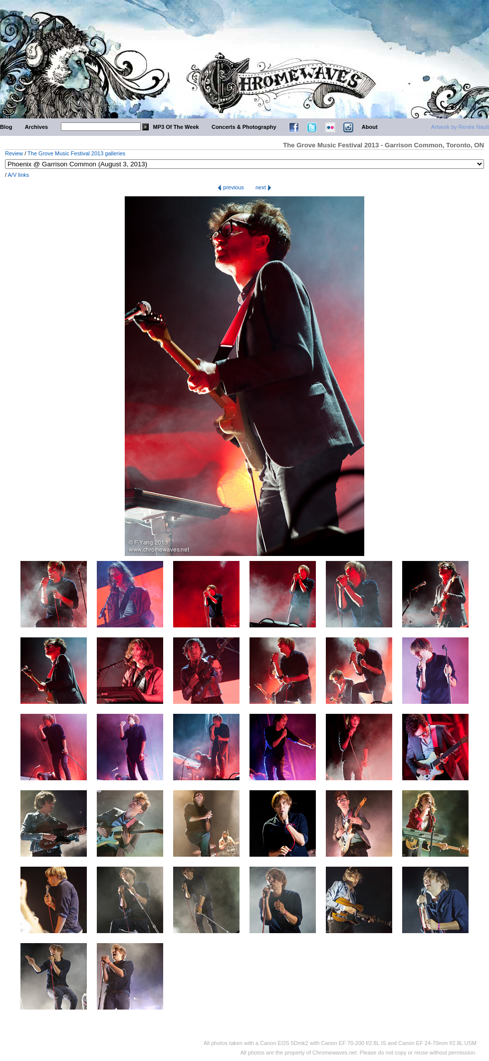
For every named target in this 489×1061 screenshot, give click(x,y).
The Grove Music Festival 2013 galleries (76, 153)
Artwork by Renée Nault (460, 127)
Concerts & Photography (244, 127)
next (263, 187)
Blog (6, 127)
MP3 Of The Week (176, 127)
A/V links (18, 175)
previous (231, 187)
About (370, 127)
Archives (36, 127)
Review (14, 153)
